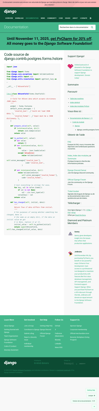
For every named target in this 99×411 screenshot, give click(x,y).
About (75, 18)
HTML (88, 210)
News (43, 18)
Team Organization (11, 336)
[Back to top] (94, 406)
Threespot (69, 364)
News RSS (58, 347)
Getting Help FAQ (46, 326)
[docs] (9, 94)
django (77, 126)
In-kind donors (41, 363)
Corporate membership (78, 329)
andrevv (85, 364)
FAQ (69, 142)
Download (19, 18)
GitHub (57, 326)
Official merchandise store (79, 333)
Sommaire (72, 159)
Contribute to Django (31, 329)
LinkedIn (58, 344)
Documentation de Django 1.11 (81, 118)
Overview (9, 18)
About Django (9, 326)
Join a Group (29, 326)
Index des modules (81, 155)
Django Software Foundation (22, 370)
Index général (75, 102)
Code (61, 18)
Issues (67, 18)
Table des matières (77, 99)
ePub (74, 213)
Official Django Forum (77, 180)
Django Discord (45, 329)
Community (51, 18)
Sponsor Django (76, 326)
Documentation (32, 18)
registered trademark (63, 370)
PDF (69, 213)
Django (10, 12)
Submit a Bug (29, 333)
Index (70, 155)
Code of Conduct (10, 346)
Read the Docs (80, 215)
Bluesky (58, 340)
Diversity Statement (11, 350)
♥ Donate (83, 18)
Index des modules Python (79, 106)
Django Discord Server (77, 170)
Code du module (78, 122)
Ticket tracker (73, 191)
